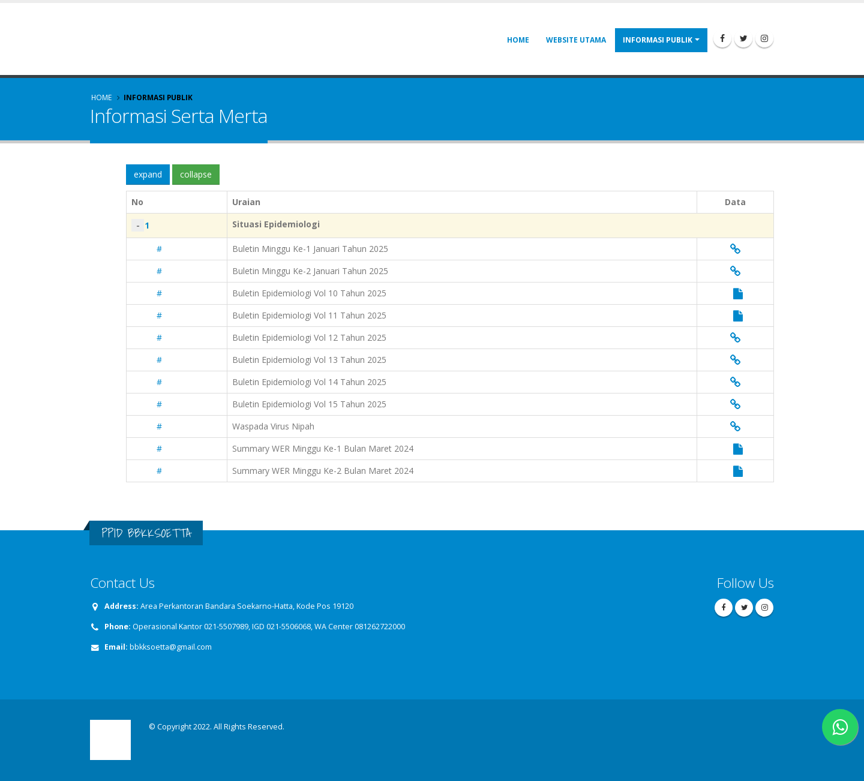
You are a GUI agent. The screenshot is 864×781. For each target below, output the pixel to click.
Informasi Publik (657, 40)
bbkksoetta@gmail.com (171, 647)
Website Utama (576, 40)
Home (518, 40)
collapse (196, 174)
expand (148, 174)
